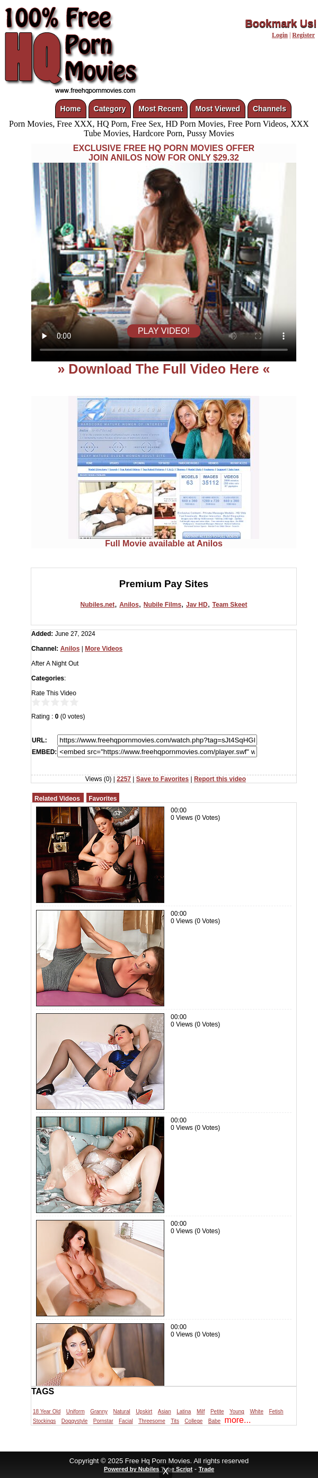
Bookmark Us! (281, 23)
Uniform (75, 1411)
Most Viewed (217, 108)
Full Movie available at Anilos (163, 540)
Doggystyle (74, 1421)
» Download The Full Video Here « (163, 368)
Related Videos (57, 798)
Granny (99, 1411)
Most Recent (160, 108)
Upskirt (144, 1411)
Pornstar (103, 1421)
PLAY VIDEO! (164, 330)
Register (303, 35)
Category (110, 108)
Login (280, 35)
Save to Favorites (162, 779)
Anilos (129, 604)
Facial (126, 1421)
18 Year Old (46, 1411)
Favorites (103, 798)
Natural (121, 1411)
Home (70, 108)
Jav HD (197, 604)
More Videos (103, 648)
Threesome (151, 1421)
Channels (269, 108)
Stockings (44, 1421)
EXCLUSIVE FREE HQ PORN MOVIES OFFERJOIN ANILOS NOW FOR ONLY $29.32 (163, 153)
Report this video (220, 779)
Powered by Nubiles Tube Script (148, 1469)
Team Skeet (230, 604)
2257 (124, 779)
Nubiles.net (98, 604)
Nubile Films (162, 604)
